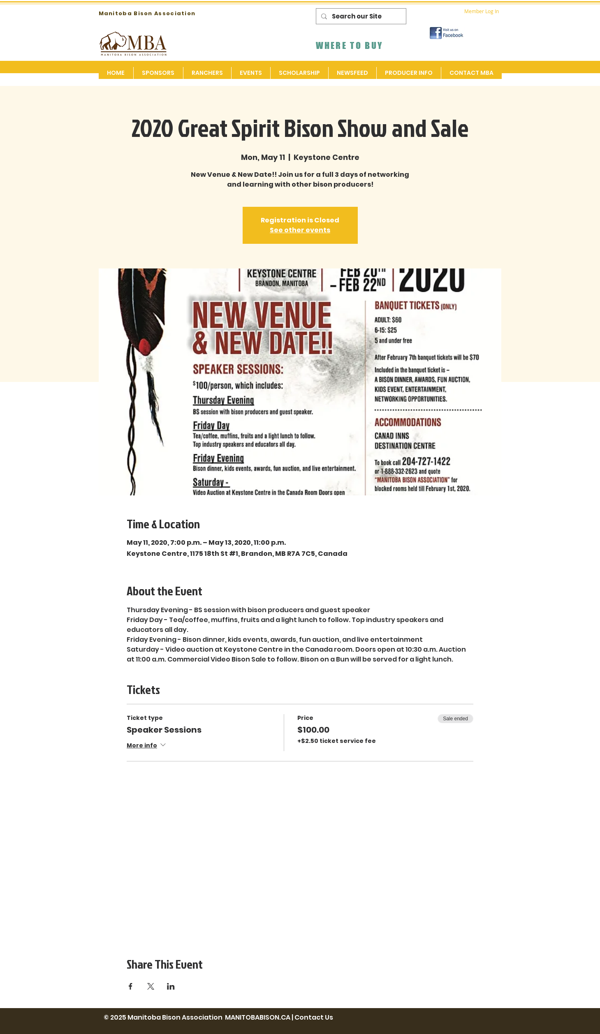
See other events (300, 230)
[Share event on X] (151, 986)
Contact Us (313, 1017)
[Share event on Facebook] (130, 986)
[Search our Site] (360, 16)
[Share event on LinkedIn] (171, 986)
